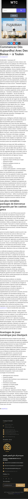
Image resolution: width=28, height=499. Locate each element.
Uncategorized (4, 57)
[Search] (9, 10)
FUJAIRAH (14, 25)
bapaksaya (4, 408)
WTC (14, 2)
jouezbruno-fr (3, 308)
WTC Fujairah (17, 493)
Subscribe (20, 485)
